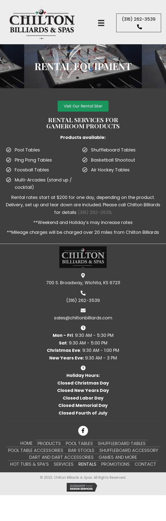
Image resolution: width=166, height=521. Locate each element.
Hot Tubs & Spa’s (29, 464)
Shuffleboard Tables (122, 443)
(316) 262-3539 (94, 212)
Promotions (115, 464)
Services (64, 464)
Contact (145, 464)
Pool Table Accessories (35, 450)
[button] (138, 23)
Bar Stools (81, 450)
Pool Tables (79, 443)
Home (26, 443)
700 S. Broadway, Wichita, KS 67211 (83, 283)
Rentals (87, 464)
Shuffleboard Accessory (128, 450)
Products (49, 443)
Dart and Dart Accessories (61, 457)
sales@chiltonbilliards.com (83, 318)
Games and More (118, 457)
